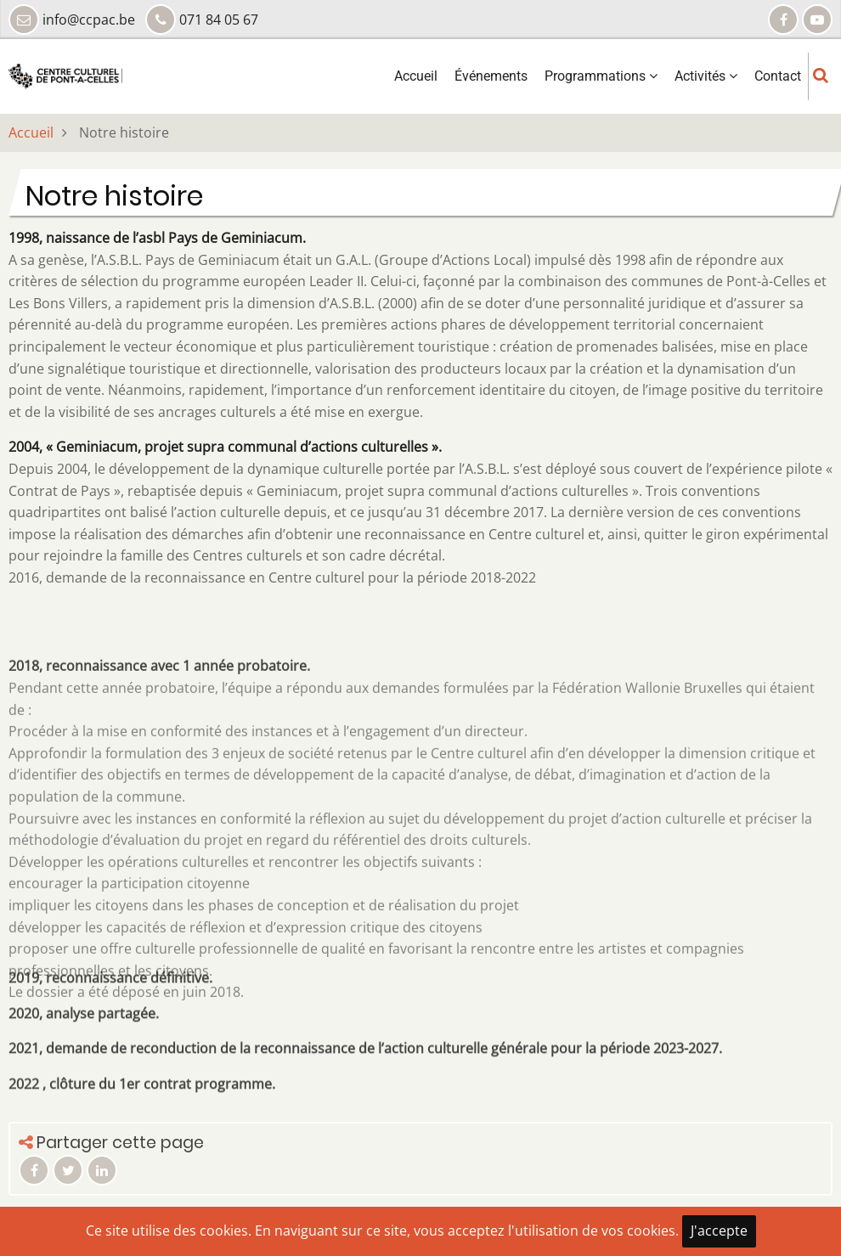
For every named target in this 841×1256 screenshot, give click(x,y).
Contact (777, 76)
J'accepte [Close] (719, 1230)
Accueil (415, 76)
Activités (705, 76)
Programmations (601, 76)
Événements (491, 76)
